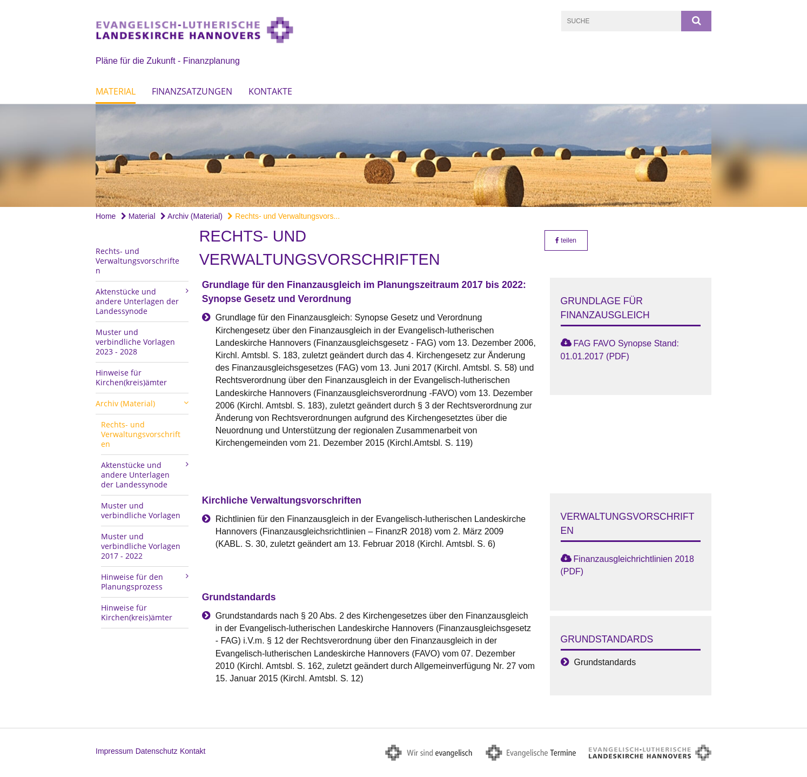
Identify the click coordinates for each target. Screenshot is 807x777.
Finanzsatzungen (192, 91)
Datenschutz (157, 751)
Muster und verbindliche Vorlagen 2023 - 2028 (135, 342)
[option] (403, 155)
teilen (565, 240)
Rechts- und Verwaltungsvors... (283, 216)
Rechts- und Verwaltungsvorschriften (137, 261)
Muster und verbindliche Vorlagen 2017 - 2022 (140, 546)
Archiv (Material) (191, 216)
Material (116, 91)
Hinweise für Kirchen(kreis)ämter (131, 377)
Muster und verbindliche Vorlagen (140, 510)
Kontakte (270, 91)
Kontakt (192, 751)
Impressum (114, 751)
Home (106, 216)
